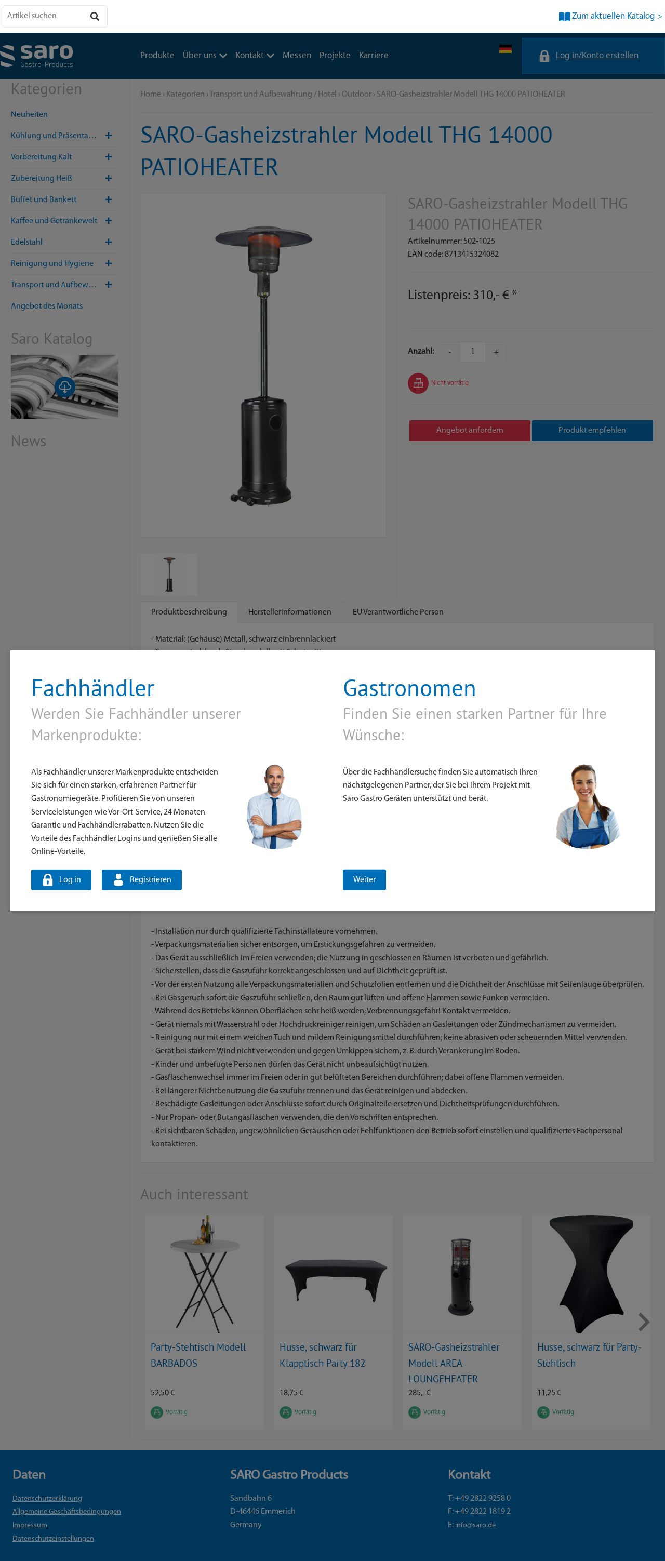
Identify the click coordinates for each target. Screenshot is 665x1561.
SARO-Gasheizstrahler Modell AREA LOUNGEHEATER (453, 1362)
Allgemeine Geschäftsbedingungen (66, 1512)
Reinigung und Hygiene (64, 264)
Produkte (157, 55)
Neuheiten (29, 115)
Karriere (374, 55)
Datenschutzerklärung (47, 1499)
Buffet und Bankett (64, 200)
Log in (70, 880)
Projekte (335, 55)
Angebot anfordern (469, 430)
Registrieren (150, 880)
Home (150, 94)
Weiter (364, 880)
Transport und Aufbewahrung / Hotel (64, 285)
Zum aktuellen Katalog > (617, 16)
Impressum (29, 1525)
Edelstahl (64, 242)
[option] (204, 1322)
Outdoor (356, 94)
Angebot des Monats (47, 306)
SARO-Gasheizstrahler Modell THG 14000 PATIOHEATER (471, 94)
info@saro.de (475, 1525)
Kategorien (185, 94)
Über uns (205, 55)
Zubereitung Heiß (64, 178)
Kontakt (254, 55)
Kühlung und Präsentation (64, 136)
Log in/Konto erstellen (597, 55)
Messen (297, 55)
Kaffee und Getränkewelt (64, 221)
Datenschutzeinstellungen (53, 1539)
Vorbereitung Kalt (64, 157)
